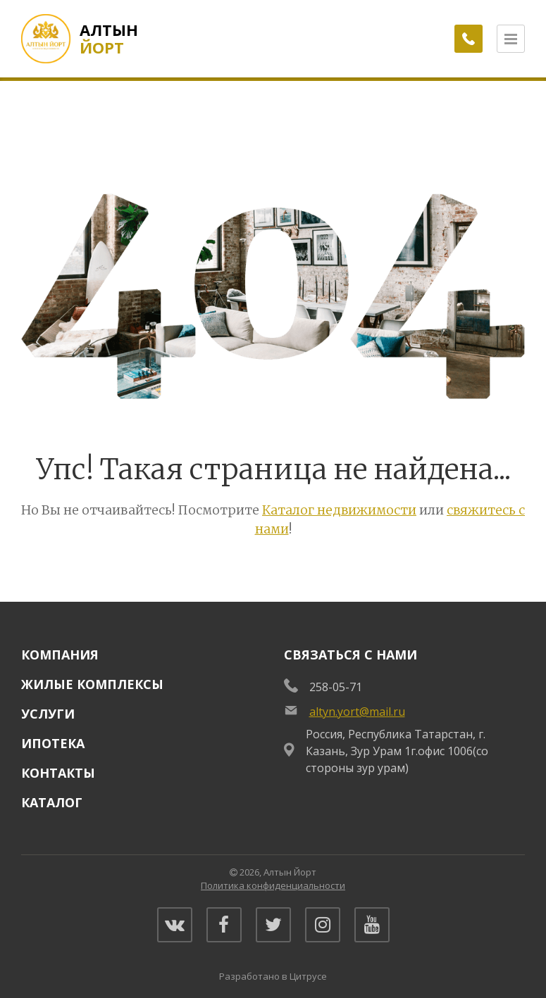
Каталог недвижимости (339, 510)
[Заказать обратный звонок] (468, 39)
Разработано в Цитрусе (273, 976)
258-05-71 (335, 687)
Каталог (51, 802)
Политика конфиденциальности (273, 885)
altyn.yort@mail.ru (357, 711)
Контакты (58, 772)
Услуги (48, 713)
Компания (60, 654)
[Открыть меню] (511, 39)
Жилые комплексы (92, 684)
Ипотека (53, 743)
